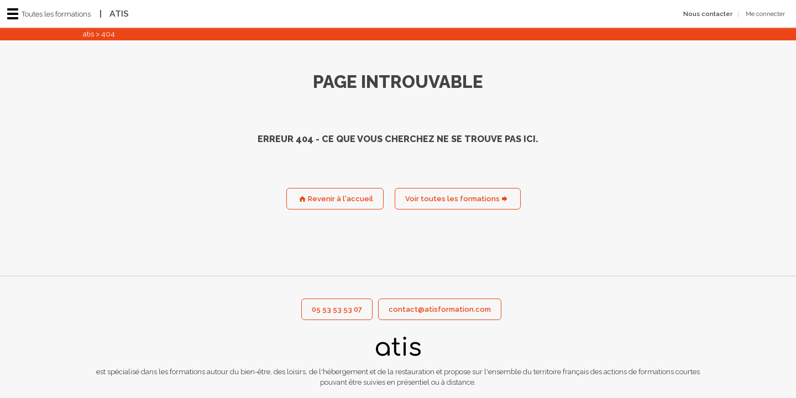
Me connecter (765, 14)
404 (108, 34)
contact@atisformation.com (440, 309)
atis (88, 34)
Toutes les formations (49, 14)
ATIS (111, 13)
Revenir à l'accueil (340, 199)
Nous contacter (707, 14)
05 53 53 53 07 (337, 309)
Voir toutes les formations (452, 199)
